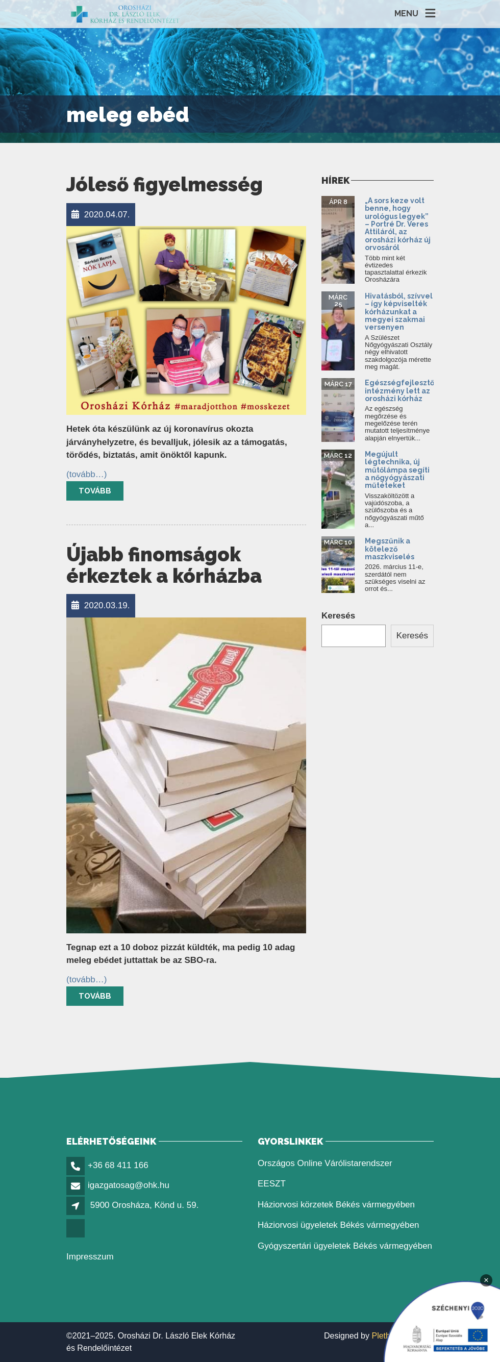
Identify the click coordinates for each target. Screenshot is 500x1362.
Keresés (338, 616)
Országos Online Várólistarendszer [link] (325, 1163)
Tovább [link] (95, 491)
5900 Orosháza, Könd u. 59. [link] (144, 1205)
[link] (125, 14)
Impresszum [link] (90, 1256)
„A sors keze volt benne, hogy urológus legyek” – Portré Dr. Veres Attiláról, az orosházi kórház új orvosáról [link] (398, 224)
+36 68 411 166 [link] (118, 1165)
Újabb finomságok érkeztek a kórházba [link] (164, 565)
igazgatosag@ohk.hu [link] (128, 1185)
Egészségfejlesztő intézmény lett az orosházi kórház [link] (399, 391)
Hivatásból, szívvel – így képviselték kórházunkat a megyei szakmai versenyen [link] (399, 312)
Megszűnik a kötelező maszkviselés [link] (389, 549)
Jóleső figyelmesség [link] (164, 184)
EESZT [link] (272, 1183)
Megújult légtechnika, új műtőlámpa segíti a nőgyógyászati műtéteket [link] (397, 470)
